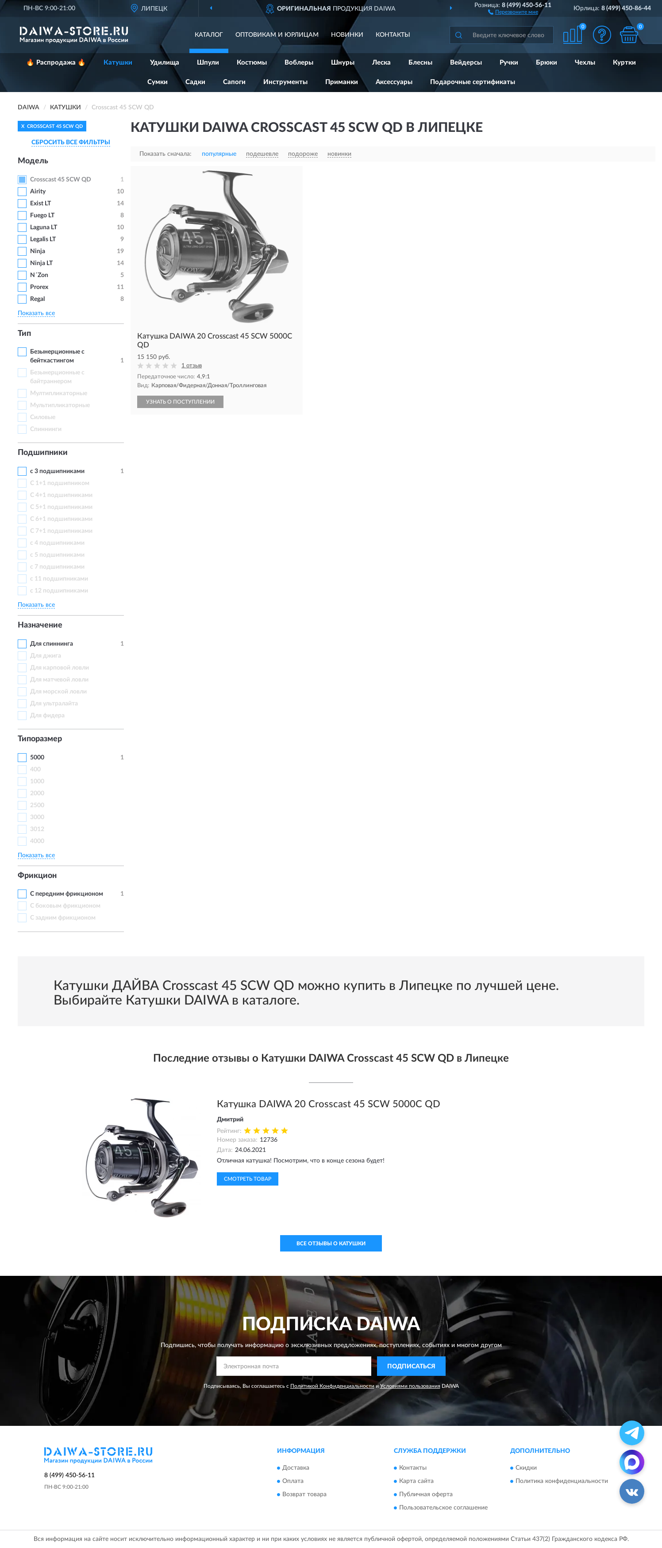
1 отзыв (191, 366)
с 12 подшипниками (59, 591)
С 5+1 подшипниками (61, 507)
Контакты (393, 35)
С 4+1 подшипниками (61, 495)
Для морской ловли (58, 692)
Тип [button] (24, 334)
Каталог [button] (209, 35)
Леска (381, 62)
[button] (513, 11)
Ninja (37, 251)
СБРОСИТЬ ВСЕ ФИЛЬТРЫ (70, 142)
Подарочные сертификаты (472, 82)
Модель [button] (33, 161)
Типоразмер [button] (40, 739)
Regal (37, 299)
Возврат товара (304, 1494)
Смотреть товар (247, 1179)
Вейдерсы (466, 62)
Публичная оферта (426, 1494)
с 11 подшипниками (59, 579)
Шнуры (342, 62)
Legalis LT (43, 239)
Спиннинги (46, 429)
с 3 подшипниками (57, 471)
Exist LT (40, 203)
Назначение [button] (40, 625)
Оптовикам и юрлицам (277, 35)
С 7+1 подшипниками (61, 531)
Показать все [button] (36, 313)
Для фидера (47, 715)
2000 (37, 793)
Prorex (39, 287)
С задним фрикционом (63, 918)
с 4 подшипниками (57, 543)
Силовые (42, 417)
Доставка (295, 1468)
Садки (195, 82)
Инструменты (285, 82)
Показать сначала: (165, 154)
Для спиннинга (51, 644)
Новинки (347, 35)
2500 (37, 805)
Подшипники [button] (43, 453)
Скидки (526, 1468)
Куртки (624, 62)
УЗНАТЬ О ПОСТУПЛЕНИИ (180, 401)
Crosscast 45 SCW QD (60, 180)
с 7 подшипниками (57, 567)
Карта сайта (416, 1481)
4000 (37, 841)
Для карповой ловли (59, 668)
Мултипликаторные (58, 393)
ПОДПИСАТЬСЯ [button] (411, 1366)
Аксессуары (394, 82)
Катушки (118, 62)
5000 (37, 758)
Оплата (293, 1481)
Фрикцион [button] (37, 876)
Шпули (208, 62)
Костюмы (252, 62)
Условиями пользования (410, 1386)
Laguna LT (43, 227)
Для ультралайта (54, 704)
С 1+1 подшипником (59, 483)
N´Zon (39, 275)
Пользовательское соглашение (443, 1508)
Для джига (45, 656)
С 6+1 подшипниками (61, 519)
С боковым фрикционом (65, 906)
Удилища (164, 62)
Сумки (157, 82)
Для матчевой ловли (59, 680)
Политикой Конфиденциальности (332, 1386)
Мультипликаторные (60, 405)
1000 (37, 781)
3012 (37, 829)
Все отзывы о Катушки (331, 1243)
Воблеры (299, 62)
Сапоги (234, 82)
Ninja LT (41, 263)
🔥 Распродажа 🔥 (56, 62)
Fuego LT (42, 215)
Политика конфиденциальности (562, 1481)
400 (35, 769)
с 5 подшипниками (57, 555)
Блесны (420, 62)
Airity (38, 192)
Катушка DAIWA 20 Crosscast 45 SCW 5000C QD (328, 1104)
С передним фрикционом (66, 894)
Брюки (546, 62)
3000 (37, 817)
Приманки (341, 82)
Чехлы (585, 62)
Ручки (509, 62)
